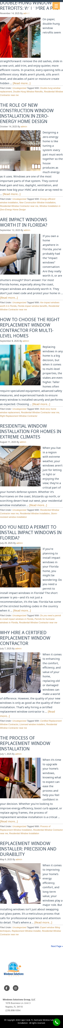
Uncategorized (19, 88)
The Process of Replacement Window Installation (25, 743)
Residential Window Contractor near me (19, 206)
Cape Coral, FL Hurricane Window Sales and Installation (31, 13)
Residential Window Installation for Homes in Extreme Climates (30, 431)
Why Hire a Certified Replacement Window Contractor (25, 638)
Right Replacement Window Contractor (18, 416)
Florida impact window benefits (32, 306)
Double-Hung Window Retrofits (28, 91)
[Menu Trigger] (56, 5)
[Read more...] (21, 83)
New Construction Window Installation (37, 202)
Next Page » (57, 946)
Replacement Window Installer (26, 931)
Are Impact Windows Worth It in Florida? (23, 222)
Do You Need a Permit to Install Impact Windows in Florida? (31, 532)
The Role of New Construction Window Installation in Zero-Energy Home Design (27, 113)
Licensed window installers (32, 724)
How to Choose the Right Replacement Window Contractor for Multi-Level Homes (30, 328)
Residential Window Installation (35, 513)
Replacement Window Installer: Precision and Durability (28, 848)
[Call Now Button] (56, 1022)
